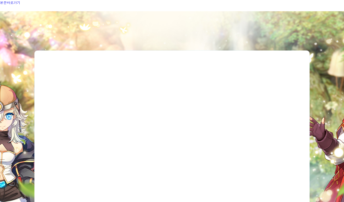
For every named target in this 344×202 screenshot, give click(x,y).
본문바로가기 (10, 2)
